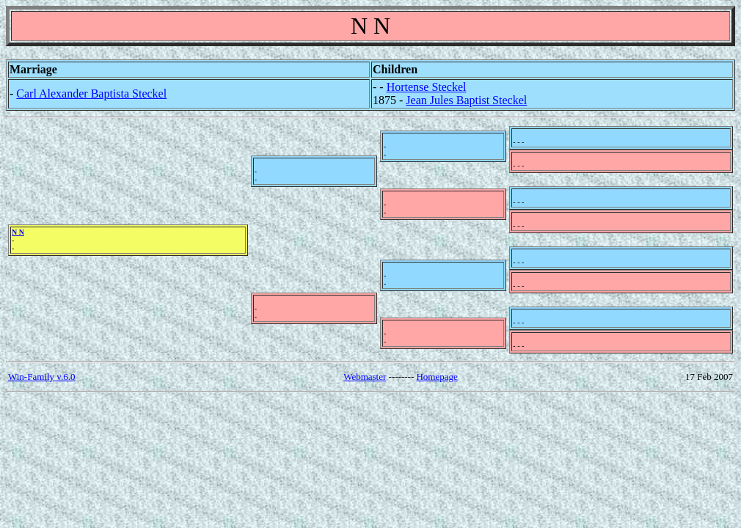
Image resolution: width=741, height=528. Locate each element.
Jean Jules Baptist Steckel (466, 100)
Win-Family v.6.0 (41, 376)
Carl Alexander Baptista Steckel (91, 93)
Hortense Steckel (427, 87)
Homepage (436, 376)
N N (18, 232)
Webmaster (364, 376)
